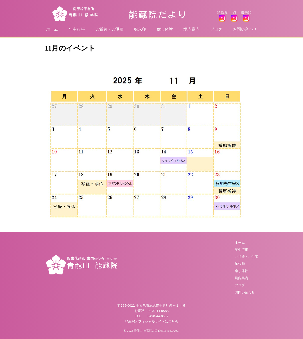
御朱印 (140, 29)
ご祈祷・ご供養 (110, 29)
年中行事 (77, 29)
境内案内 (191, 29)
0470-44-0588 (158, 310)
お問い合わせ (245, 29)
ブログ (216, 29)
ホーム (52, 29)
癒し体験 (165, 29)
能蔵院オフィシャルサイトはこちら (151, 321)
